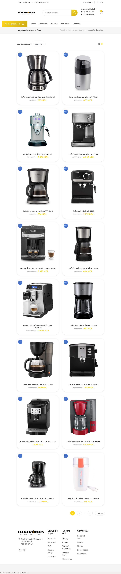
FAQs (50, 546)
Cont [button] (99, 2)
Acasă (33, 24)
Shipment (52, 542)
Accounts (52, 538)
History (65, 538)
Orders (80, 542)
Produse (54, 24)
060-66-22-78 (87, 12)
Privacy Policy (65, 553)
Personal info (81, 537)
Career (65, 542)
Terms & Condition (66, 547)
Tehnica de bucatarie (77, 30)
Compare (52, 556)
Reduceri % (65, 24)
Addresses (81, 554)
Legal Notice (82, 550)
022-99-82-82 (87, 14)
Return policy (51, 551)
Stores (80, 546)
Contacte (76, 24)
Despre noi (43, 24)
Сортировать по (23, 44)
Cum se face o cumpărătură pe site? (33, 2)
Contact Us (67, 559)
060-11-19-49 (26, 541)
